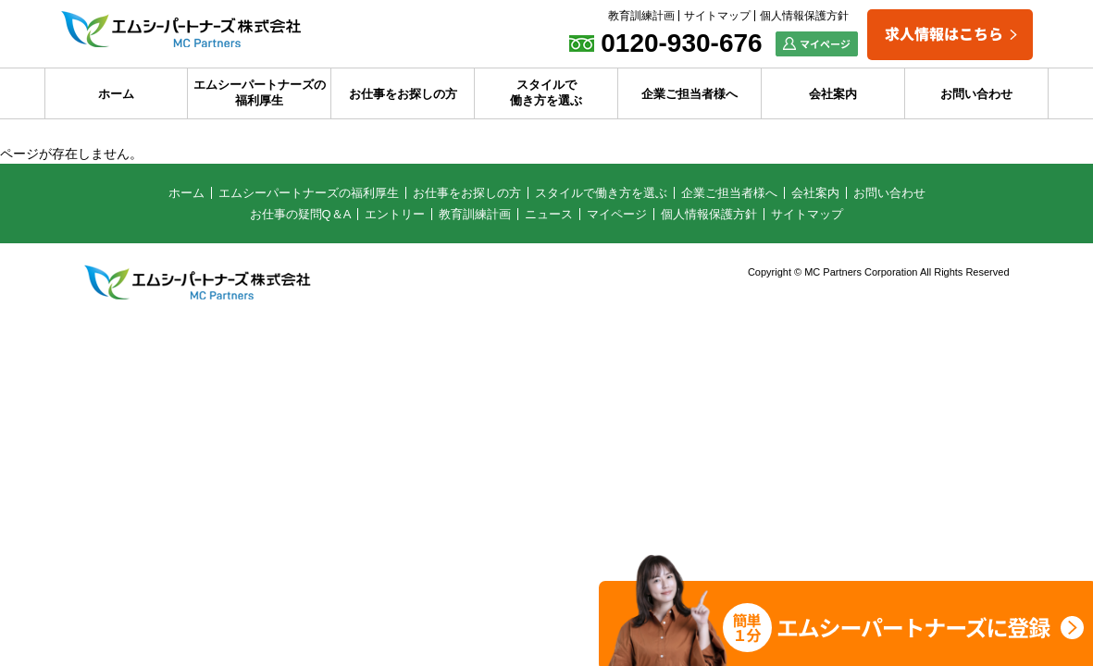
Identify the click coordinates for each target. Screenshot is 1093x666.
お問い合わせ (976, 94)
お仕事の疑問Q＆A (301, 214)
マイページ (617, 214)
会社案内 (833, 94)
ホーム (116, 94)
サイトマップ (717, 15)
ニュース (549, 214)
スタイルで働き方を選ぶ (546, 92)
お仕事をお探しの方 (403, 94)
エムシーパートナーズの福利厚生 (259, 92)
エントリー (395, 214)
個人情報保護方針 (804, 15)
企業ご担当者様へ (689, 94)
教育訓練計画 (641, 15)
